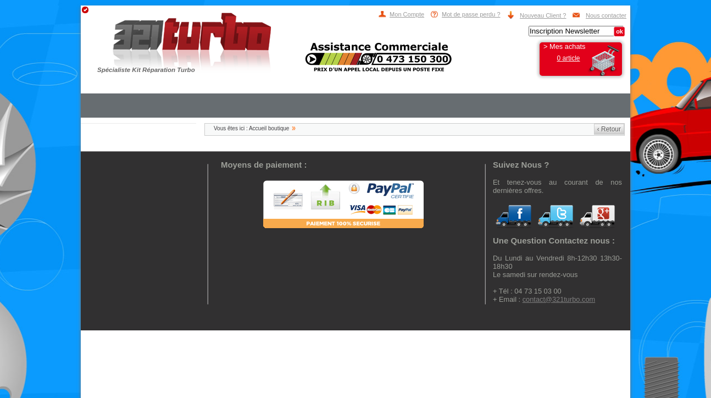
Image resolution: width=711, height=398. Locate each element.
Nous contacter (606, 15)
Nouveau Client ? (543, 15)
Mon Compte (407, 14)
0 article (568, 58)
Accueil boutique (269, 128)
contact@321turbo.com (559, 299)
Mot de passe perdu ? (471, 14)
